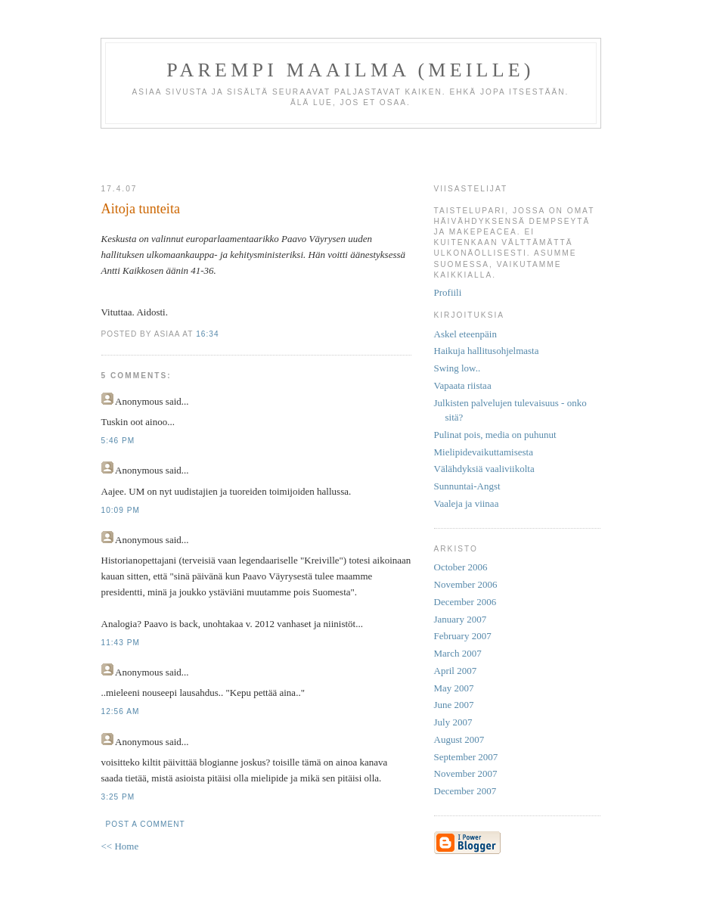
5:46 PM (118, 440)
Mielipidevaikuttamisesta (483, 452)
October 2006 (461, 567)
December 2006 (465, 601)
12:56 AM (120, 711)
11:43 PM (120, 642)
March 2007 (458, 653)
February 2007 (463, 635)
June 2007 (454, 704)
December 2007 (465, 791)
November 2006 (466, 584)
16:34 (207, 334)
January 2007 (460, 619)
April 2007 (455, 670)
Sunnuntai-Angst (467, 486)
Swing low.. (457, 368)
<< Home (120, 846)
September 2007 (466, 756)
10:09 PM (120, 510)
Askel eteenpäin (465, 334)
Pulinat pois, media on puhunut (495, 434)
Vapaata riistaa (463, 385)
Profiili (448, 292)
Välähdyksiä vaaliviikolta (484, 468)
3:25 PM (118, 797)
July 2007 (453, 722)
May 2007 (454, 688)
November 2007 (466, 773)
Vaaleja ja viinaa (466, 503)
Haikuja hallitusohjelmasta (486, 350)
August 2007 (459, 739)
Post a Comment (145, 824)
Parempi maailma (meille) (350, 70)
